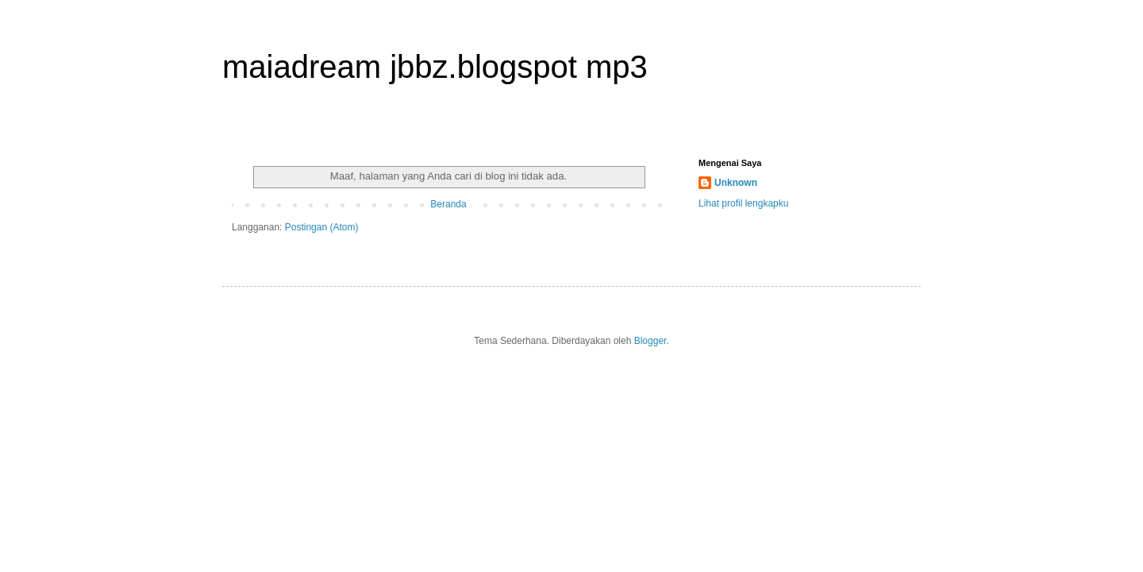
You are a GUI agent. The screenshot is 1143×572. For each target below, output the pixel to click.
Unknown (735, 182)
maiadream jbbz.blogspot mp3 (435, 66)
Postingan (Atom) (322, 227)
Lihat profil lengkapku (743, 203)
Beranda (448, 204)
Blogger (650, 340)
